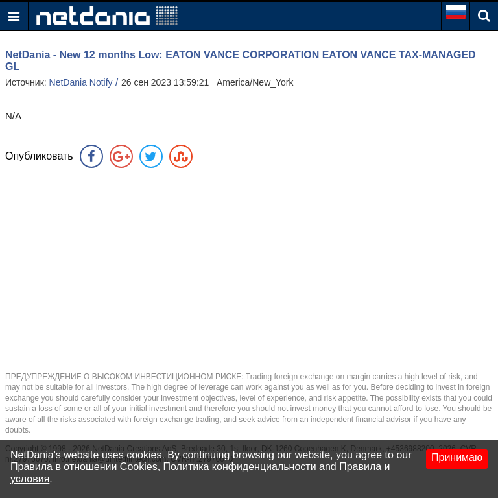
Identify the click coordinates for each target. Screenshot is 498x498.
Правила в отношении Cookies (84, 466)
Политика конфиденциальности (239, 466)
